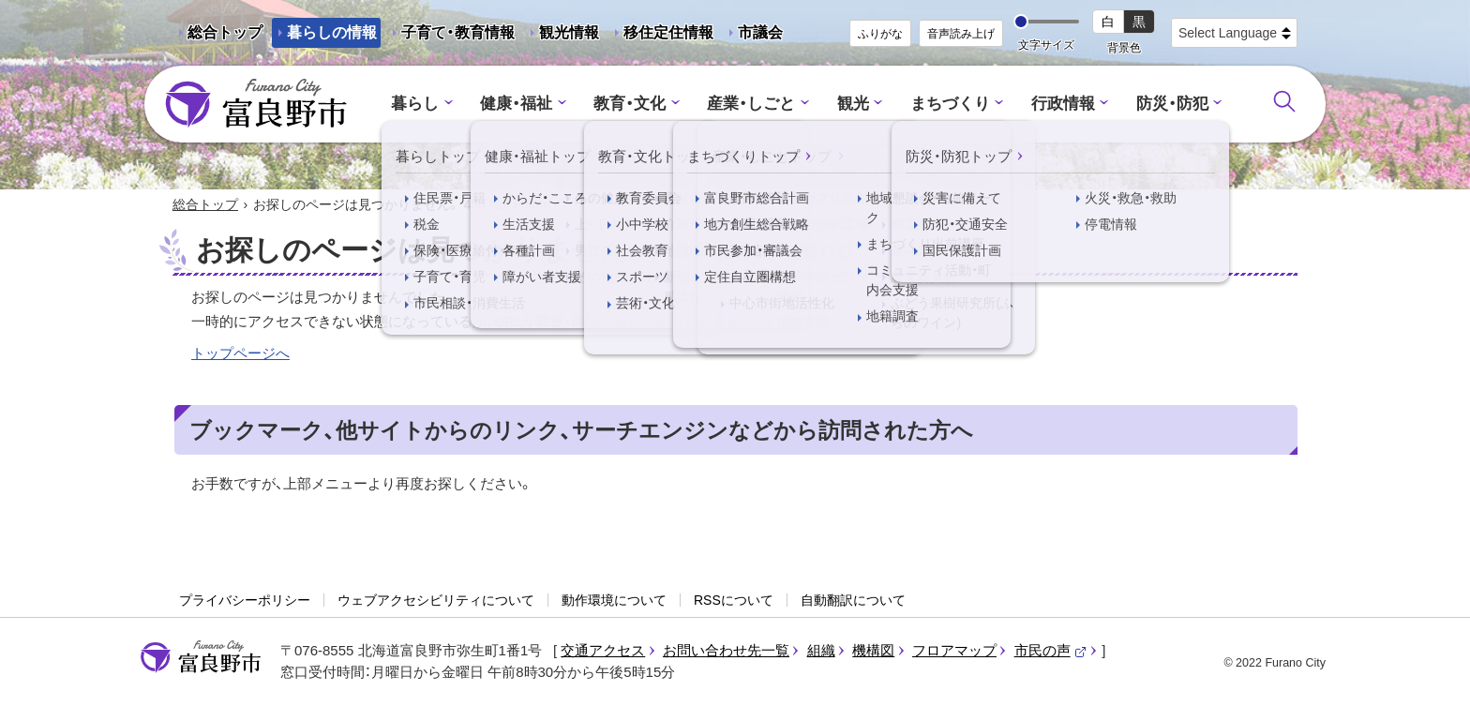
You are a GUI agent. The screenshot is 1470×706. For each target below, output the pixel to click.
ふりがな (880, 33)
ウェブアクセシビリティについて (436, 600)
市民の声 (1051, 650)
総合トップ (225, 32)
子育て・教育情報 (458, 32)
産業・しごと (751, 104)
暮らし (415, 104)
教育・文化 (629, 104)
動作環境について (614, 600)
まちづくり (950, 104)
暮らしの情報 (332, 32)
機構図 (873, 650)
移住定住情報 (660, 36)
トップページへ (240, 353)
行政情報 (1063, 104)
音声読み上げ (961, 33)
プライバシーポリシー (244, 600)
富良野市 (201, 657)
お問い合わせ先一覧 (726, 650)
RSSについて (733, 600)
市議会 (760, 32)
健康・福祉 (516, 104)
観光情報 (561, 36)
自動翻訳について (853, 600)
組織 (821, 650)
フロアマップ (954, 650)
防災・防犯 (1172, 104)
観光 (853, 104)
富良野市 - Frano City (256, 104)
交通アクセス (603, 650)
